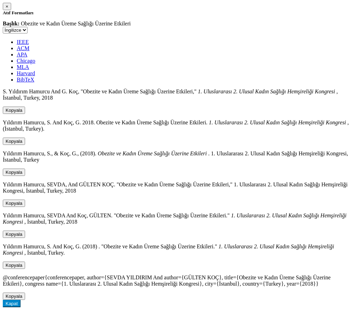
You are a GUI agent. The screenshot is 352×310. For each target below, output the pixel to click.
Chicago (26, 61)
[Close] (7, 6)
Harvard (26, 73)
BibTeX (25, 80)
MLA (23, 67)
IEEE (23, 42)
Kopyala (14, 110)
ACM (23, 48)
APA (22, 54)
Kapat (12, 303)
